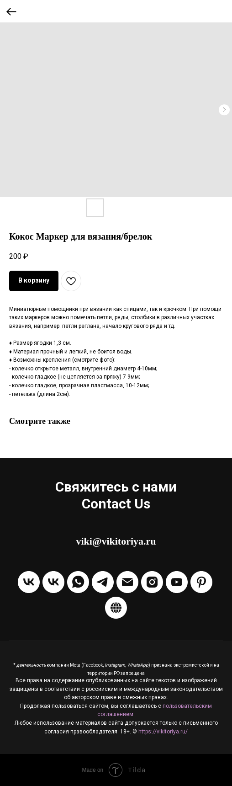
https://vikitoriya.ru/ (163, 731)
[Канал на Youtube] (177, 582)
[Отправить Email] (127, 582)
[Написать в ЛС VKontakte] (53, 582)
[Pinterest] (201, 582)
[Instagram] (152, 582)
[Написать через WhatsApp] (78, 582)
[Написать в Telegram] (103, 582)
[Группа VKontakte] (29, 582)
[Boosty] (116, 608)
